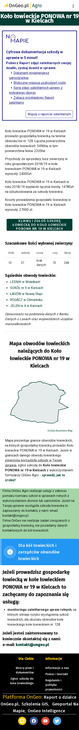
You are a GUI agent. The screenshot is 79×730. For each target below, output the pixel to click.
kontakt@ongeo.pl (32, 645)
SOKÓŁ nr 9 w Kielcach (26, 288)
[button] (73, 6)
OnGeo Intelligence (46, 710)
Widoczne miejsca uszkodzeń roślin (39, 83)
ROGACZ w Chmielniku (26, 300)
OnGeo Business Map (59, 430)
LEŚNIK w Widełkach (25, 282)
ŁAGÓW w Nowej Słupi (26, 294)
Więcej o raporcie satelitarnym (49, 114)
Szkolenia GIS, (36, 704)
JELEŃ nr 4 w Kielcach (26, 306)
